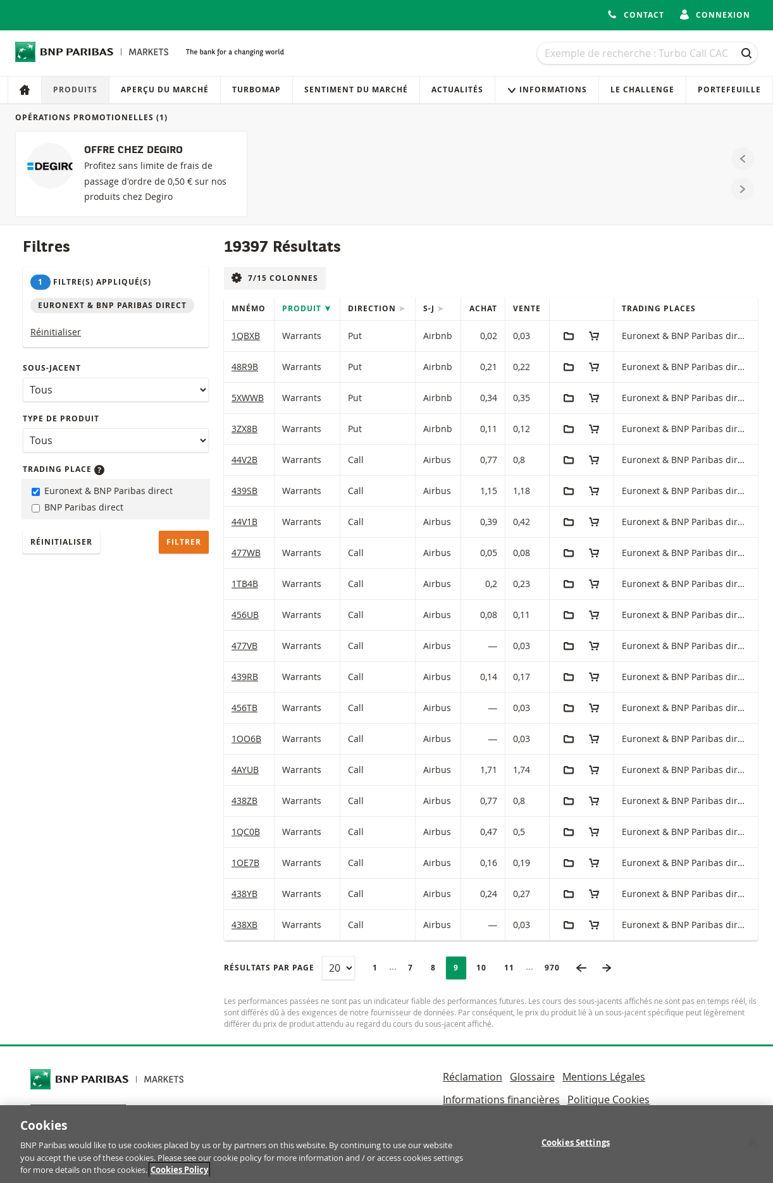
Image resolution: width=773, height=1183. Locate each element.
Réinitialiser (55, 332)
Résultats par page (269, 967)
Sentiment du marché (356, 89)
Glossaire (532, 1077)
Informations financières (501, 1099)
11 (513, 967)
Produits (75, 89)
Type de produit (61, 418)
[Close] (753, 1146)
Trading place (63, 469)
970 (556, 967)
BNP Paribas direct (77, 507)
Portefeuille (729, 89)
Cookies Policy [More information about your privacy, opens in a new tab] (179, 1173)
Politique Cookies (608, 1099)
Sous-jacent (52, 367)
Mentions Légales (603, 1077)
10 (485, 967)
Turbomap (256, 89)
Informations (547, 89)
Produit (303, 308)
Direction (373, 308)
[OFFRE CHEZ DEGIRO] (131, 174)
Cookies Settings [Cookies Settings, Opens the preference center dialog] (575, 1145)
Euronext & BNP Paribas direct (102, 491)
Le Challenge (642, 89)
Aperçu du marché (165, 89)
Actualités (457, 89)
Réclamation (472, 1077)
